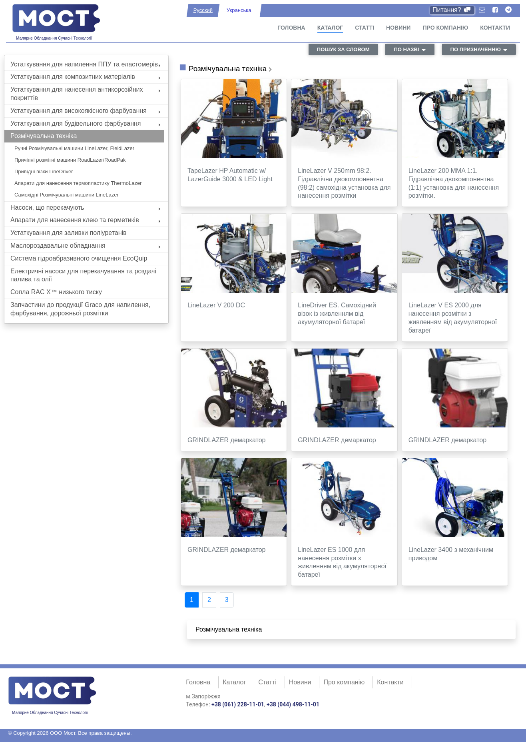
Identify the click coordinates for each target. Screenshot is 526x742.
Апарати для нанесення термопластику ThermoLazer (78, 183)
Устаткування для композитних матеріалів (85, 76)
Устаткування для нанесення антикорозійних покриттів (85, 93)
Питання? (452, 9)
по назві (406, 49)
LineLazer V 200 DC (216, 305)
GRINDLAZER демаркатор (226, 440)
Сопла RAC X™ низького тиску (56, 292)
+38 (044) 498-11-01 (293, 704)
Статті (364, 27)
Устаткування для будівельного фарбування (85, 123)
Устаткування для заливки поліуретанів (68, 232)
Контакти (495, 27)
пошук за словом (343, 49)
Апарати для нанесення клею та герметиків (85, 220)
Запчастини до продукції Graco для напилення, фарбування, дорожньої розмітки (80, 309)
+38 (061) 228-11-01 (237, 704)
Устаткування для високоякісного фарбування (85, 110)
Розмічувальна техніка (43, 135)
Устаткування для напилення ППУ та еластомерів (85, 64)
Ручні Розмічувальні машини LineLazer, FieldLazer (74, 148)
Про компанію (445, 27)
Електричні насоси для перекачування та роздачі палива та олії (83, 275)
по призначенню (475, 49)
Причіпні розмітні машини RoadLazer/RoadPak (70, 160)
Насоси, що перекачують (85, 207)
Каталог (330, 27)
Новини (398, 27)
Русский (203, 10)
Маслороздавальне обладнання (85, 245)
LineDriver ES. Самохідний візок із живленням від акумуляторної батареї (337, 313)
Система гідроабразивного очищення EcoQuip (78, 258)
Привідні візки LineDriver (43, 171)
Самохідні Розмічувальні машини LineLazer (66, 195)
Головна (291, 27)
